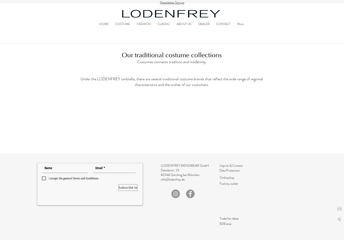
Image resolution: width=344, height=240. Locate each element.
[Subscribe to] (127, 187)
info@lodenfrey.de (173, 179)
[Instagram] (175, 194)
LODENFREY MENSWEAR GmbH (185, 165)
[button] (339, 208)
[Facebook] (190, 194)
